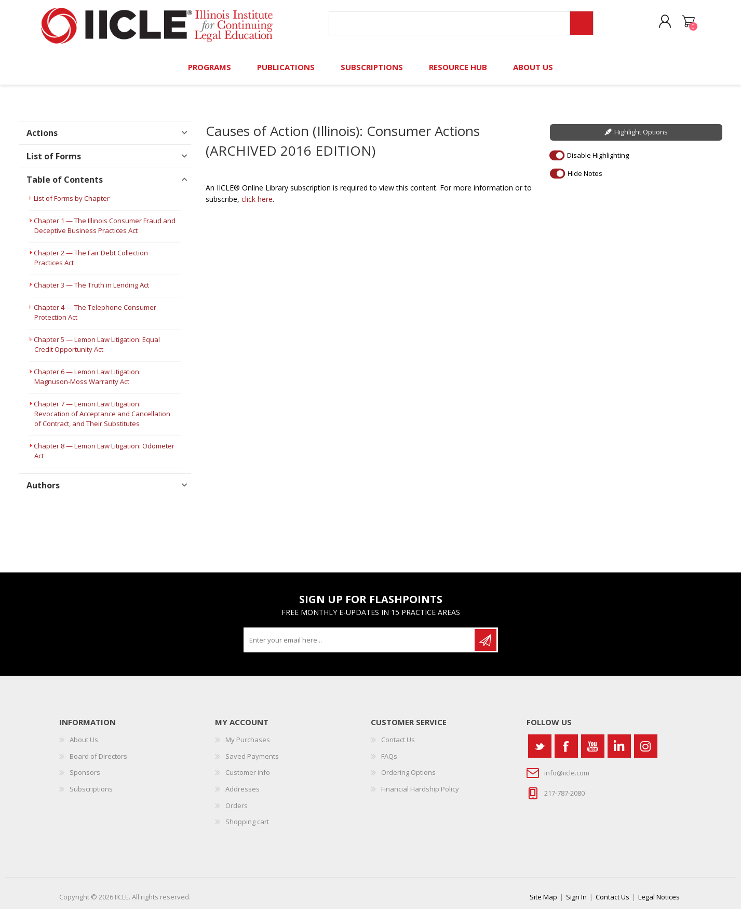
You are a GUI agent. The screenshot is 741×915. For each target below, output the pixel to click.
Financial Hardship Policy (420, 795)
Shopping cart (683, 25)
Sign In (576, 903)
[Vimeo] (619, 752)
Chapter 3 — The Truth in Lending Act (91, 291)
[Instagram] (645, 752)
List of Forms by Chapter (72, 205)
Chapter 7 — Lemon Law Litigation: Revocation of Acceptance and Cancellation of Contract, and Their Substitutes (102, 420)
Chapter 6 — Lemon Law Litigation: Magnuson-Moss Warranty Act (87, 383)
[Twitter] (539, 752)
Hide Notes (585, 179)
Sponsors (85, 779)
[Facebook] (566, 752)
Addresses (242, 795)
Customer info (247, 779)
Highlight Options (641, 138)
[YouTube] (592, 752)
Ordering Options (408, 779)
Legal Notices (659, 903)
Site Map (543, 903)
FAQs (389, 762)
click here (257, 206)
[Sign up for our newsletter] (360, 647)
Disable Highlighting (598, 161)
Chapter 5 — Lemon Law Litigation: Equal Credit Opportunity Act (97, 351)
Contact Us (398, 746)
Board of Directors (98, 762)
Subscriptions (91, 795)
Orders (236, 811)
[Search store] (448, 26)
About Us (84, 746)
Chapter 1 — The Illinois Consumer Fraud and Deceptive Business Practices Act (105, 232)
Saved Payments (252, 762)
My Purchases (247, 746)
